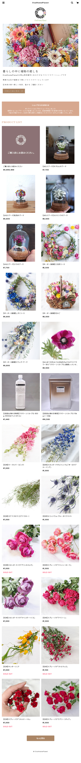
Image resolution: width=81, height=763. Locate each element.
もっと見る (40, 738)
